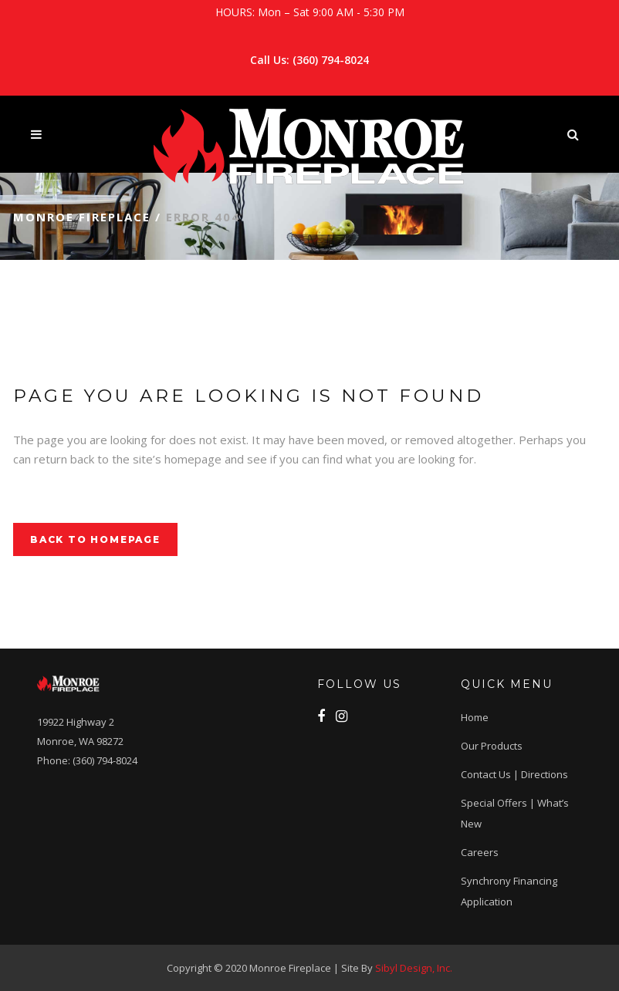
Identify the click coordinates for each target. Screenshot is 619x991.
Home (475, 717)
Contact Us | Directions (514, 774)
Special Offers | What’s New (515, 813)
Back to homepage (95, 539)
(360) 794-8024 (331, 59)
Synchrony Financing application (509, 891)
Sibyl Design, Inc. (413, 968)
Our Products (492, 746)
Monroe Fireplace (82, 216)
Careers (480, 852)
